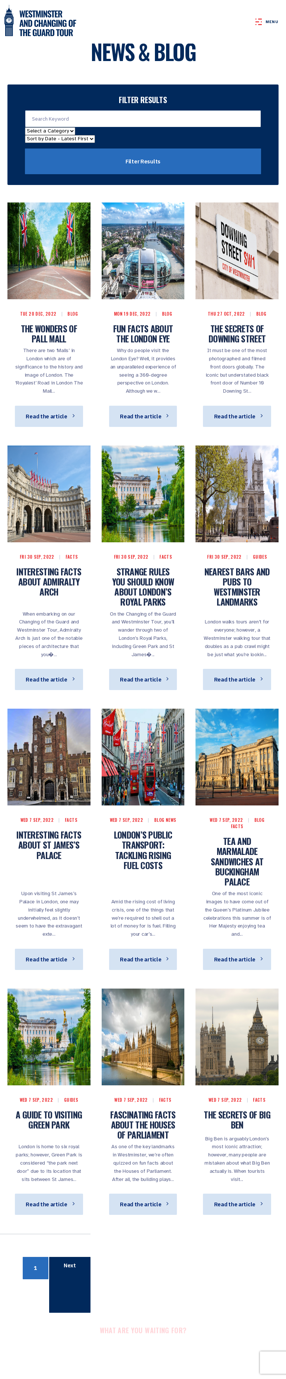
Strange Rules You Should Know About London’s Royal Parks (143, 587)
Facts (72, 556)
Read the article (50, 416)
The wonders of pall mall (49, 333)
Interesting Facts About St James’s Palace (48, 844)
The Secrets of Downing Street (237, 333)
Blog (72, 313)
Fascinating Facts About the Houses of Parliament (142, 1124)
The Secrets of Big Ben (237, 1119)
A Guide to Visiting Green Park (49, 1119)
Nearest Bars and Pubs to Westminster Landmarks (237, 587)
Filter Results (143, 161)
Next (70, 1265)
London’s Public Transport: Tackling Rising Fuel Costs (143, 850)
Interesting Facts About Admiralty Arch (48, 581)
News (171, 820)
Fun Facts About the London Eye (143, 333)
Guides (260, 556)
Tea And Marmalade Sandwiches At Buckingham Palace (237, 861)
